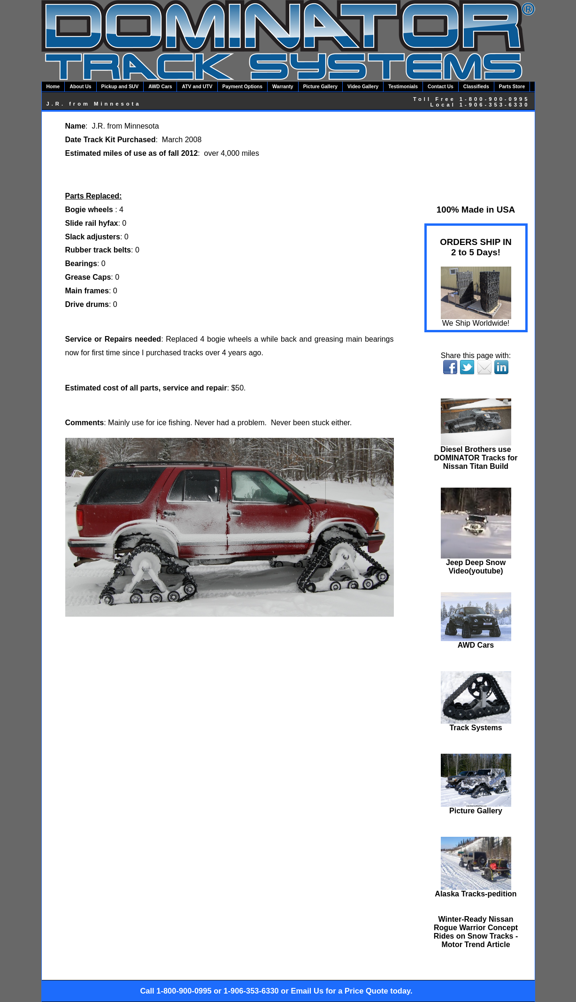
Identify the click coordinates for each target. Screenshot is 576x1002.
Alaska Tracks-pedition (475, 890)
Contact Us (440, 86)
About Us (80, 86)
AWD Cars (160, 86)
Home (53, 86)
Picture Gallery (320, 86)
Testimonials (403, 86)
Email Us (307, 991)
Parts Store (512, 86)
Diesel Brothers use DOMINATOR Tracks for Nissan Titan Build (475, 454)
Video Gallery (362, 86)
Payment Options (242, 86)
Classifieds (476, 86)
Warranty (282, 86)
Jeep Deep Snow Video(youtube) (476, 563)
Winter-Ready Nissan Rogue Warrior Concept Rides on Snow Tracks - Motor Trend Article (476, 931)
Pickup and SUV (120, 86)
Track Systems (476, 724)
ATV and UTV (197, 86)
